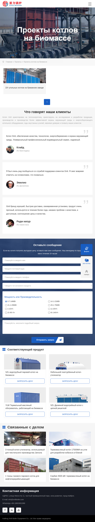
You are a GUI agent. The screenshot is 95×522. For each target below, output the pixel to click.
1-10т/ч (10, 309)
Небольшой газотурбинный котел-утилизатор (66, 373)
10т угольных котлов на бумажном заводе (24, 88)
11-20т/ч (54, 309)
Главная (9, 62)
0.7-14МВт (12, 301)
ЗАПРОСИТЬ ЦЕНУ (25, 381)
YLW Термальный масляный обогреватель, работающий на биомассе (24, 406)
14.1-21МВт (55, 301)
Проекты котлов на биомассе (35, 62)
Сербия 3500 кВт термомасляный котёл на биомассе (70, 477)
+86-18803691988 (18, 503)
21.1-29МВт (12, 305)
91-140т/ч (54, 312)
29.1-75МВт (55, 305)
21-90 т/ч (11, 312)
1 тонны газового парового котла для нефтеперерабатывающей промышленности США (22, 478)
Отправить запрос (45, 340)
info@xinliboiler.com (16, 500)
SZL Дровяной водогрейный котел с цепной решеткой (66, 406)
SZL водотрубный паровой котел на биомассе (21, 373)
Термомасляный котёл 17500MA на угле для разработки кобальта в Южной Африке (68, 451)
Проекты (18, 62)
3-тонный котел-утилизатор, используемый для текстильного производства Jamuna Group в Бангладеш (25, 451)
